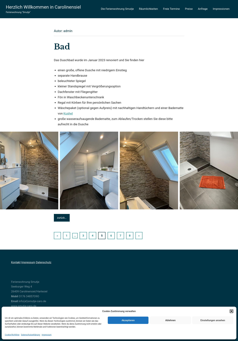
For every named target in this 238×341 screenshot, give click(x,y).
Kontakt (16, 262)
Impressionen (221, 8)
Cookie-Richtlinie (12, 335)
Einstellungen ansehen (212, 320)
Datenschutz (43, 262)
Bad (62, 47)
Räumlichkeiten (148, 8)
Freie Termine (171, 8)
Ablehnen (170, 320)
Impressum (46, 335)
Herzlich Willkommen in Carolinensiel (43, 7)
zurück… (61, 217)
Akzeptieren (128, 320)
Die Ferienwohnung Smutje (117, 8)
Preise (189, 8)
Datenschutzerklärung (30, 335)
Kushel (68, 113)
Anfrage (203, 8)
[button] (231, 311)
